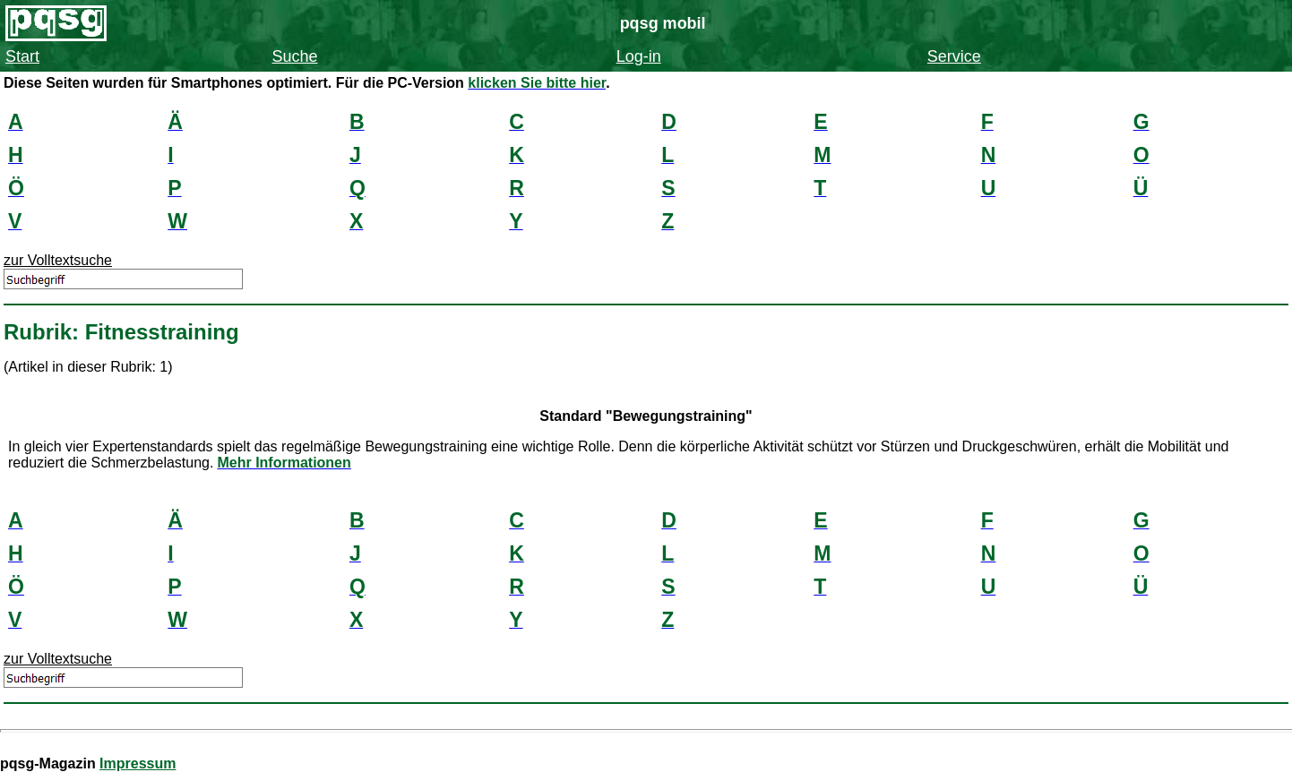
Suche (295, 56)
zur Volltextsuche (58, 260)
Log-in (638, 56)
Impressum (137, 763)
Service (954, 56)
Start (22, 56)
